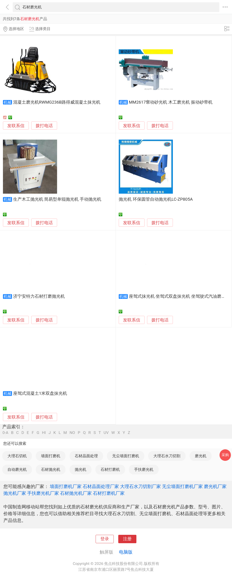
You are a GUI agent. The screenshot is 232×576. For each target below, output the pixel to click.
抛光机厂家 (14, 493)
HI (44, 433)
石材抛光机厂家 (76, 493)
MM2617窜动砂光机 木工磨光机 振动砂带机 (171, 102)
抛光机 (80, 469)
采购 (225, 455)
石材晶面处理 (86, 456)
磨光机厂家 (215, 486)
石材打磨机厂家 (109, 493)
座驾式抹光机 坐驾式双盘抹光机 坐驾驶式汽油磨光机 (179, 296)
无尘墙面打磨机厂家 (182, 486)
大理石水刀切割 (166, 456)
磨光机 (200, 456)
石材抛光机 (50, 469)
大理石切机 (17, 456)
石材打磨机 (110, 469)
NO (72, 433)
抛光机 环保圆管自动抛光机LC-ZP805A (156, 199)
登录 (104, 538)
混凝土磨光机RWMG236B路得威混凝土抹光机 (56, 102)
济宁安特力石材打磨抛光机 (39, 296)
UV (106, 433)
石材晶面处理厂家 (101, 486)
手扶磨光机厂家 (43, 493)
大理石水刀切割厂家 (140, 486)
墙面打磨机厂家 (66, 486)
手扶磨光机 (143, 469)
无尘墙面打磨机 (125, 456)
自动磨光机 (17, 469)
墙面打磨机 (50, 456)
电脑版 (126, 552)
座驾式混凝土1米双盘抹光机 (40, 393)
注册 (127, 538)
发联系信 (15, 125)
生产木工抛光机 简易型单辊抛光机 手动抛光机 (57, 199)
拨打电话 (44, 125)
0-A (5, 433)
